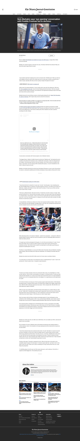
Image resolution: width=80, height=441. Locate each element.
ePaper (39, 415)
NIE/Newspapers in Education (50, 422)
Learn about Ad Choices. (40, 434)
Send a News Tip (34, 417)
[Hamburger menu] (2, 9)
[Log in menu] (76, 9)
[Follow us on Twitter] (57, 415)
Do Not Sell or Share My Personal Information (40, 433)
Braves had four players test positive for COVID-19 (31, 106)
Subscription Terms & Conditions (51, 420)
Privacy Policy (31, 433)
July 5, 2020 (36, 102)
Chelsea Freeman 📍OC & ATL (31, 150)
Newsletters (39, 417)
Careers (20, 420)
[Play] (40, 218)
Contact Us (34, 413)
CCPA (59, 433)
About (20, 413)
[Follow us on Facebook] (59, 415)
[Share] (60, 208)
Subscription (48, 413)
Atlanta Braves (20, 17)
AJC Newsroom (34, 420)
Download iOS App (41, 422)
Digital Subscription (49, 415)
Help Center (20, 415)
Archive (20, 422)
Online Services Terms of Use (24, 433)
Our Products (40, 413)
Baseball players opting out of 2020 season (30, 181)
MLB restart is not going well (33, 84)
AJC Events (39, 420)
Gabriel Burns (23, 55)
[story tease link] (25, 387)
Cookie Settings (40, 437)
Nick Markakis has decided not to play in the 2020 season (37, 59)
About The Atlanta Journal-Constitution (24, 417)
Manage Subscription (49, 417)
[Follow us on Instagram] (60, 415)
